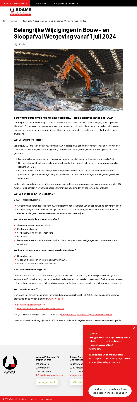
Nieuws (14, 21)
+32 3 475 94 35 (78, 371)
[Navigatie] (4, 12)
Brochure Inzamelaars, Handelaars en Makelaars (40, 308)
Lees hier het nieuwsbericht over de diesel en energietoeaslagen (110, 391)
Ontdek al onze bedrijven (15, 3)
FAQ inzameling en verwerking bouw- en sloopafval (86, 314)
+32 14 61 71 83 (43, 371)
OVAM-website (55, 298)
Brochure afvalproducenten (31, 304)
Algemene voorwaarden (41, 399)
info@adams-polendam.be (49, 375)
